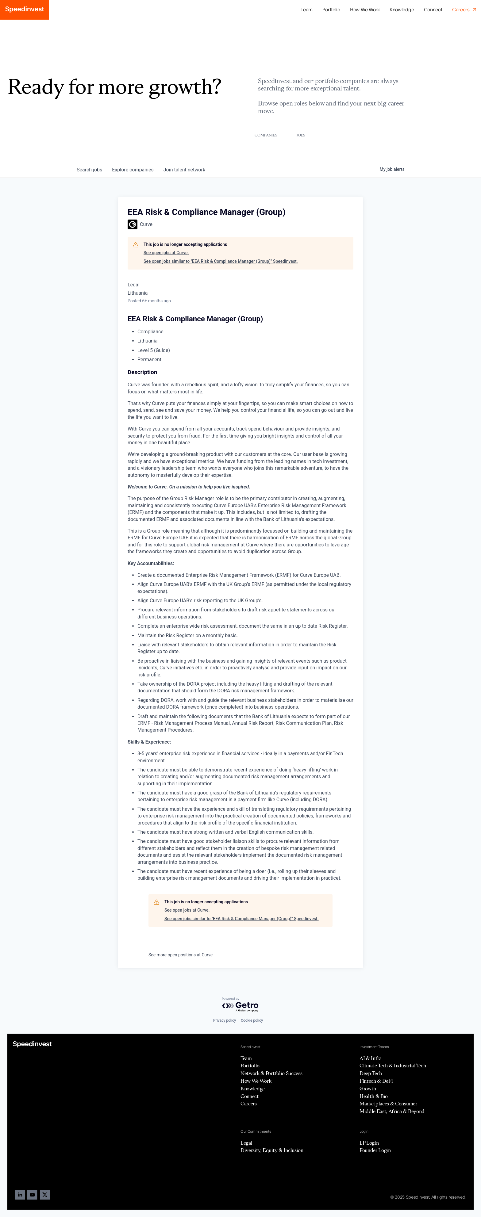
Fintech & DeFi (376, 1081)
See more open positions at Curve (180, 954)
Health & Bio (374, 1096)
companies (132, 170)
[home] (24, 10)
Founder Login (375, 1150)
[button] (331, 10)
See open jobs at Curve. (166, 252)
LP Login (369, 1143)
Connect (433, 9)
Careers (248, 1103)
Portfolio (250, 1065)
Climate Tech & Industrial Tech (393, 1065)
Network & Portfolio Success (271, 1073)
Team (307, 9)
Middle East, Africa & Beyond (392, 1111)
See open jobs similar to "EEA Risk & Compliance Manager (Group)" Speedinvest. (221, 261)
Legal (246, 1143)
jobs (89, 170)
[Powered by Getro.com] (240, 1004)
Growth (368, 1088)
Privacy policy (224, 1020)
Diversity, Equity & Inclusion (271, 1150)
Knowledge (402, 9)
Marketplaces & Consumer (388, 1103)
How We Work (364, 9)
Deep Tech (371, 1073)
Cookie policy (252, 1020)
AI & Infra (371, 1058)
